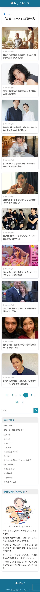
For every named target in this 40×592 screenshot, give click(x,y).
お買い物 (7, 435)
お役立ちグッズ (11, 452)
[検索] (35, 410)
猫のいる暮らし (9, 464)
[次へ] (22, 401)
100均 (8, 439)
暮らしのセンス (20, 3)
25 (17, 402)
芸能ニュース (9, 425)
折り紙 (8, 448)
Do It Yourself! (11, 482)
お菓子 (8, 456)
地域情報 (9, 478)
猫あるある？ (11, 469)
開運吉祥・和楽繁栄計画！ (14, 430)
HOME (20, 583)
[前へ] (6, 395)
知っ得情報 (8, 473)
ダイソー (9, 443)
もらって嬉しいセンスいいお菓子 (18, 460)
